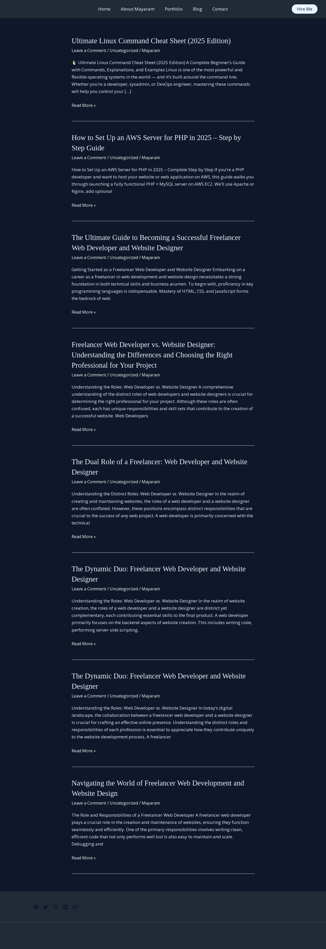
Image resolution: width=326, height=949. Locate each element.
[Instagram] (55, 902)
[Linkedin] (68, 902)
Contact (217, 9)
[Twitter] (42, 902)
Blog (196, 9)
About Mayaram (139, 9)
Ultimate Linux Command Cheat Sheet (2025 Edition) (155, 40)
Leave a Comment (90, 50)
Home (107, 9)
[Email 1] (81, 902)
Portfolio (174, 9)
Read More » (84, 105)
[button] (305, 9)
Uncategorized (126, 50)
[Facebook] (29, 902)
